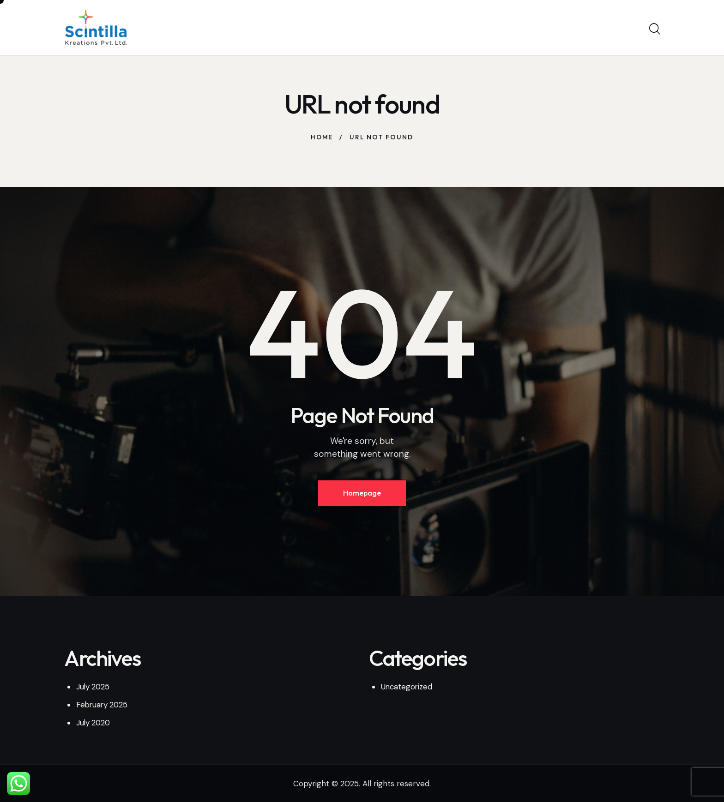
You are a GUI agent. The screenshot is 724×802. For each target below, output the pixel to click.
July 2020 (94, 723)
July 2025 (93, 687)
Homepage (362, 493)
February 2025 (103, 705)
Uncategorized (407, 687)
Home (322, 137)
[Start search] (654, 29)
